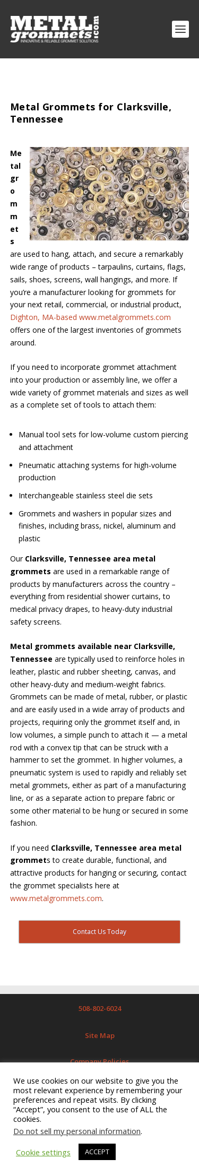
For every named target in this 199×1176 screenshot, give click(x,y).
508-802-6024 (100, 1008)
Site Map (100, 1035)
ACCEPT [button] (97, 1151)
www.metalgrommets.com (56, 898)
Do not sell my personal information (77, 1131)
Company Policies (99, 1061)
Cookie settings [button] (43, 1152)
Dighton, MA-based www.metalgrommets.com (90, 317)
